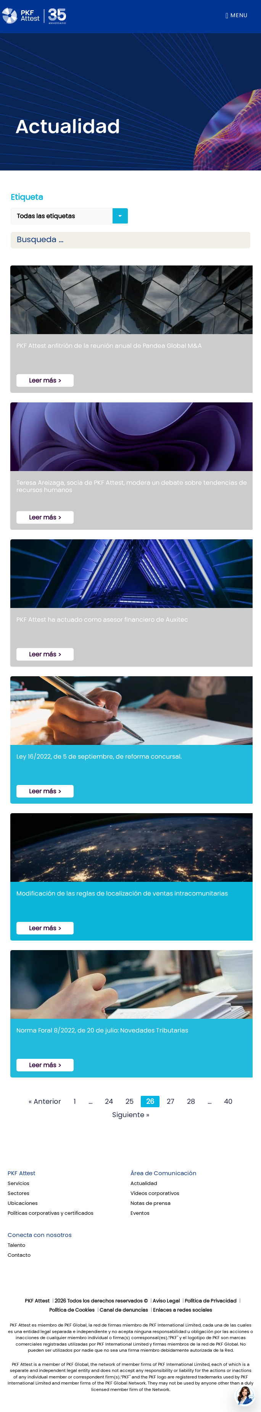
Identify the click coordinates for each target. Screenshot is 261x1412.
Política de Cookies (72, 1310)
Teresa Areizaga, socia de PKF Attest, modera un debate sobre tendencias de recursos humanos (131, 486)
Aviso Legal (166, 1301)
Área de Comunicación (163, 1173)
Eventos (140, 1213)
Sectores (18, 1193)
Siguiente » (130, 1115)
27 (170, 1101)
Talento (16, 1245)
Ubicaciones (23, 1203)
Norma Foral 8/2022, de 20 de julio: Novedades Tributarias (102, 1030)
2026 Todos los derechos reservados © (101, 1301)
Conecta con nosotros (40, 1235)
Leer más (42, 380)
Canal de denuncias (124, 1310)
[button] (244, 1395)
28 (191, 1101)
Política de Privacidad (211, 1301)
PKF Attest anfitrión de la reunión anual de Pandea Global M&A (109, 345)
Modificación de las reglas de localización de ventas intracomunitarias (122, 893)
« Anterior (45, 1101)
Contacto (19, 1255)
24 (109, 1101)
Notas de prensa (150, 1203)
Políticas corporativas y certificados (50, 1213)
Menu (239, 15)
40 (228, 1101)
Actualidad (143, 1183)
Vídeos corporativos (154, 1193)
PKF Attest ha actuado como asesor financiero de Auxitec (102, 619)
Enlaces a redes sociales (182, 1310)
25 (130, 1101)
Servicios (18, 1183)
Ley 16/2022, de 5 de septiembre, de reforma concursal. (99, 756)
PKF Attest (21, 1173)
